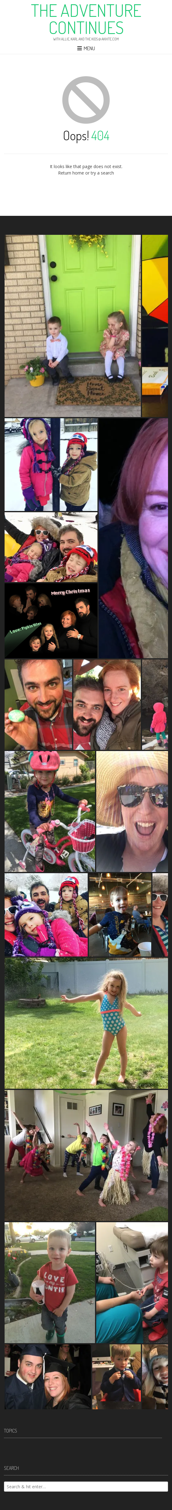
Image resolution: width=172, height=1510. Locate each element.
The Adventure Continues (86, 19)
